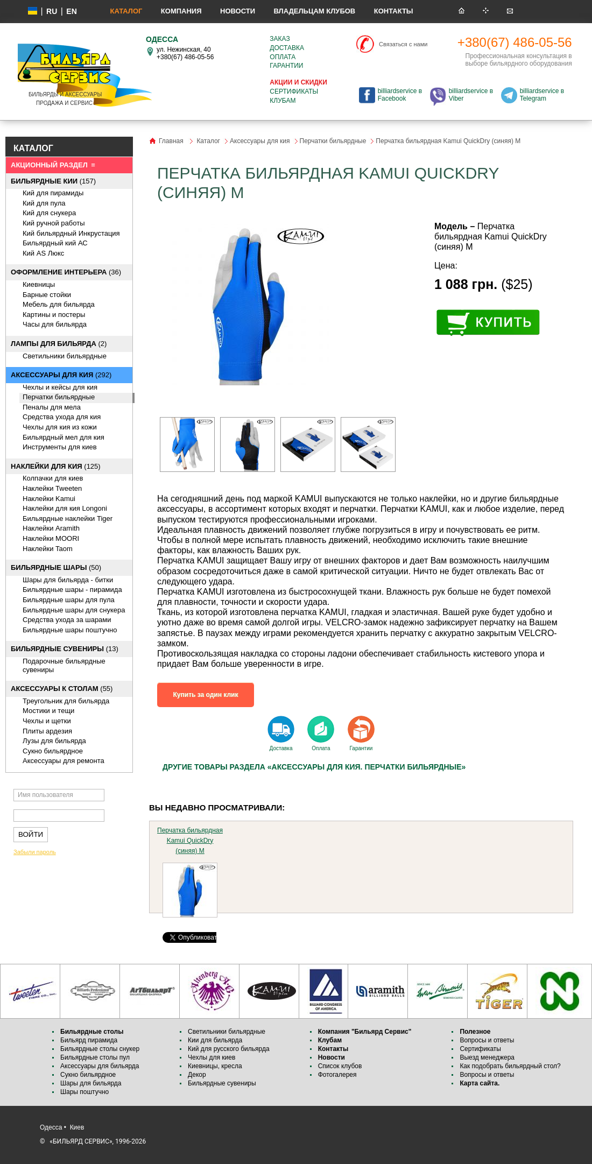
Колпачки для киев (53, 478)
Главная (171, 141)
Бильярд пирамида (88, 1040)
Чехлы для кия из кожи (60, 427)
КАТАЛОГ (33, 148)
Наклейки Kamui (49, 499)
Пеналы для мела (52, 407)
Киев (77, 1127)
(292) (61, 375)
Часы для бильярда (55, 324)
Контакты (393, 11)
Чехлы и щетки (47, 721)
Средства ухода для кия (62, 417)
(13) (64, 649)
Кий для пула (44, 203)
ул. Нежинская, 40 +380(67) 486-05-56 (185, 53)
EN (71, 11)
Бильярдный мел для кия (63, 437)
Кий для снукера (49, 213)
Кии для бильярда (215, 1040)
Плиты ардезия (47, 731)
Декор (197, 1074)
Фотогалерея (337, 1074)
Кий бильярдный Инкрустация (71, 233)
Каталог (126, 11)
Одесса (51, 1127)
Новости (237, 11)
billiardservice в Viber (471, 94)
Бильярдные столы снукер (99, 1049)
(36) (66, 272)
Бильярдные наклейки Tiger (67, 518)
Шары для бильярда (91, 1083)
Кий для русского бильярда (229, 1049)
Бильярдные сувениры (222, 1083)
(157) (53, 181)
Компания (181, 11)
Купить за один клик (205, 695)
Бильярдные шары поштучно (70, 630)
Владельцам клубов (314, 11)
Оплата (282, 57)
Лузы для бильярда (54, 741)
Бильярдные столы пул (95, 1057)
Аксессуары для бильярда (99, 1066)
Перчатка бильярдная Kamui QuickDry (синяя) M (190, 841)
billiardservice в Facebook (400, 94)
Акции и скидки (298, 82)
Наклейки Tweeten (52, 488)
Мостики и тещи (48, 711)
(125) (56, 466)
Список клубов (340, 1066)
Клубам (282, 100)
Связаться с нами (403, 44)
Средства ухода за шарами (67, 620)
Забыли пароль (34, 852)
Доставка (287, 48)
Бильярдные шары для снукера (74, 610)
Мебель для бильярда (59, 304)
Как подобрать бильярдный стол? (510, 1066)
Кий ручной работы (54, 223)
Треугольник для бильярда (66, 701)
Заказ (280, 39)
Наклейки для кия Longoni (65, 508)
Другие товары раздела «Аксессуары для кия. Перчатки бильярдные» (314, 767)
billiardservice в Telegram (542, 94)
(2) (59, 344)
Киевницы (39, 284)
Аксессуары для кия (260, 141)
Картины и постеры (54, 315)
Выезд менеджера (487, 1057)
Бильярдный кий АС (55, 243)
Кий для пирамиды (53, 193)
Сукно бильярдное (53, 751)
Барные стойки (47, 295)
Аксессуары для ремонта (63, 761)
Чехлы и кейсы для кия (60, 387)
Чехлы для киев (211, 1057)
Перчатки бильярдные (59, 397)
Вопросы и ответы (487, 1040)
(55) (61, 689)
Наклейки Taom (48, 549)
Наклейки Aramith (51, 528)
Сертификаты (294, 91)
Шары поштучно (84, 1092)
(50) (56, 567)
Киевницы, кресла (215, 1066)
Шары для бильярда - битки (68, 580)
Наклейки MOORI (51, 538)
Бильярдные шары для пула (69, 600)
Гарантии (286, 65)
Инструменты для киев (60, 447)
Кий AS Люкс (43, 253)
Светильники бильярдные (65, 356)
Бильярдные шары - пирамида (72, 589)
